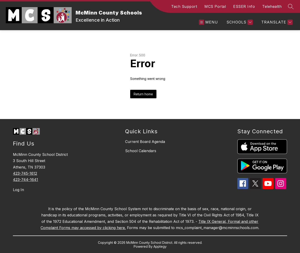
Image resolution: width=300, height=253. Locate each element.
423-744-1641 (25, 179)
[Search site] (291, 6)
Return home (143, 94)
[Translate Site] (276, 22)
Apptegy (160, 246)
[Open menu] (208, 22)
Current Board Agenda (145, 141)
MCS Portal (215, 6)
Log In (18, 189)
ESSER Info (244, 6)
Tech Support (184, 6)
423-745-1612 (25, 173)
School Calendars (140, 150)
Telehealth (272, 6)
